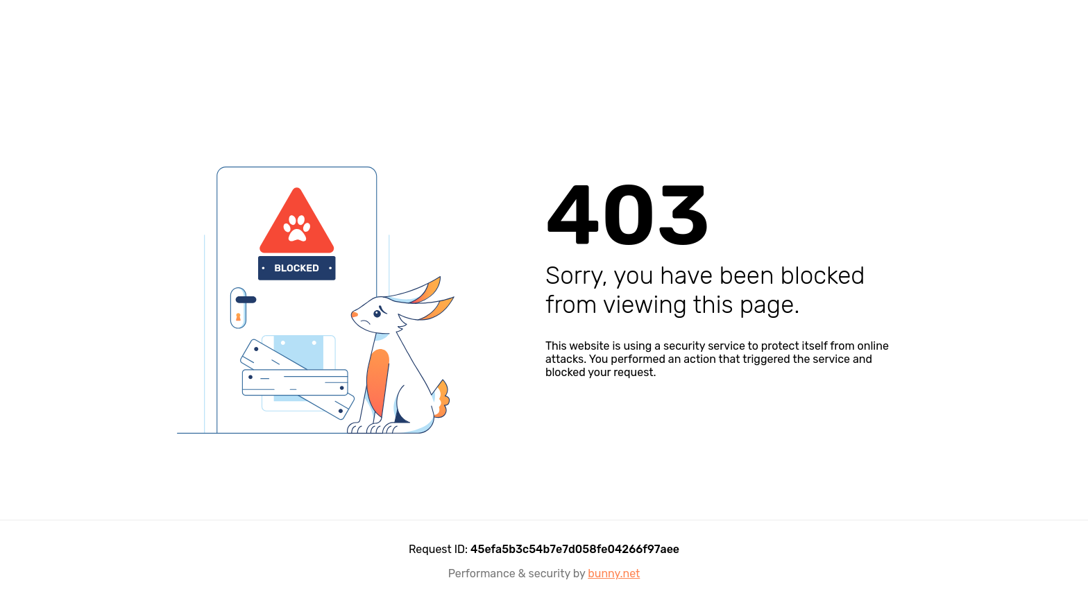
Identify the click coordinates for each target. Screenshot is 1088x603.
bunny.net (614, 573)
